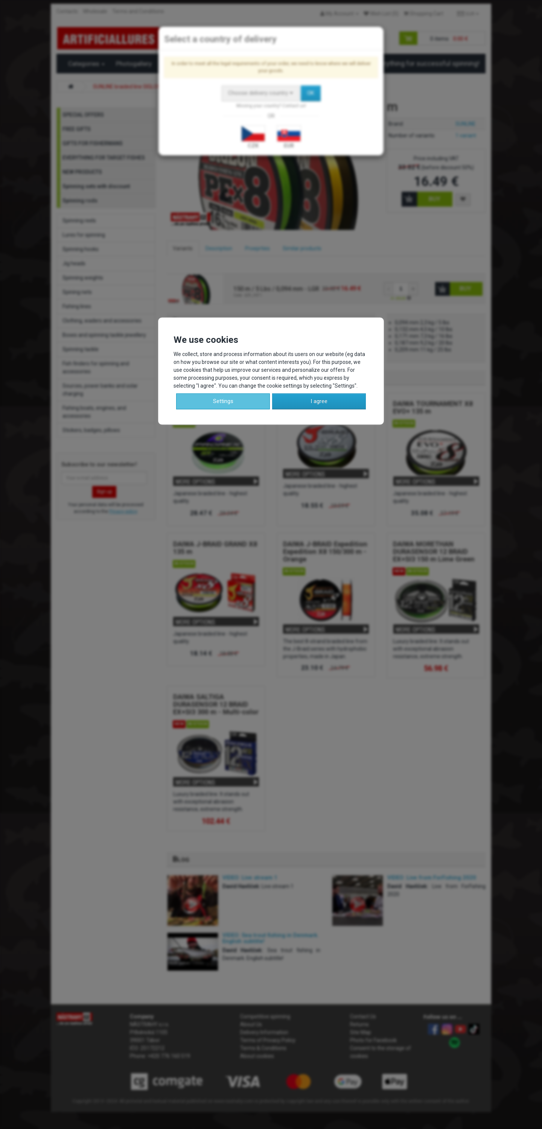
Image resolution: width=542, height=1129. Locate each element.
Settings (223, 401)
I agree (319, 401)
